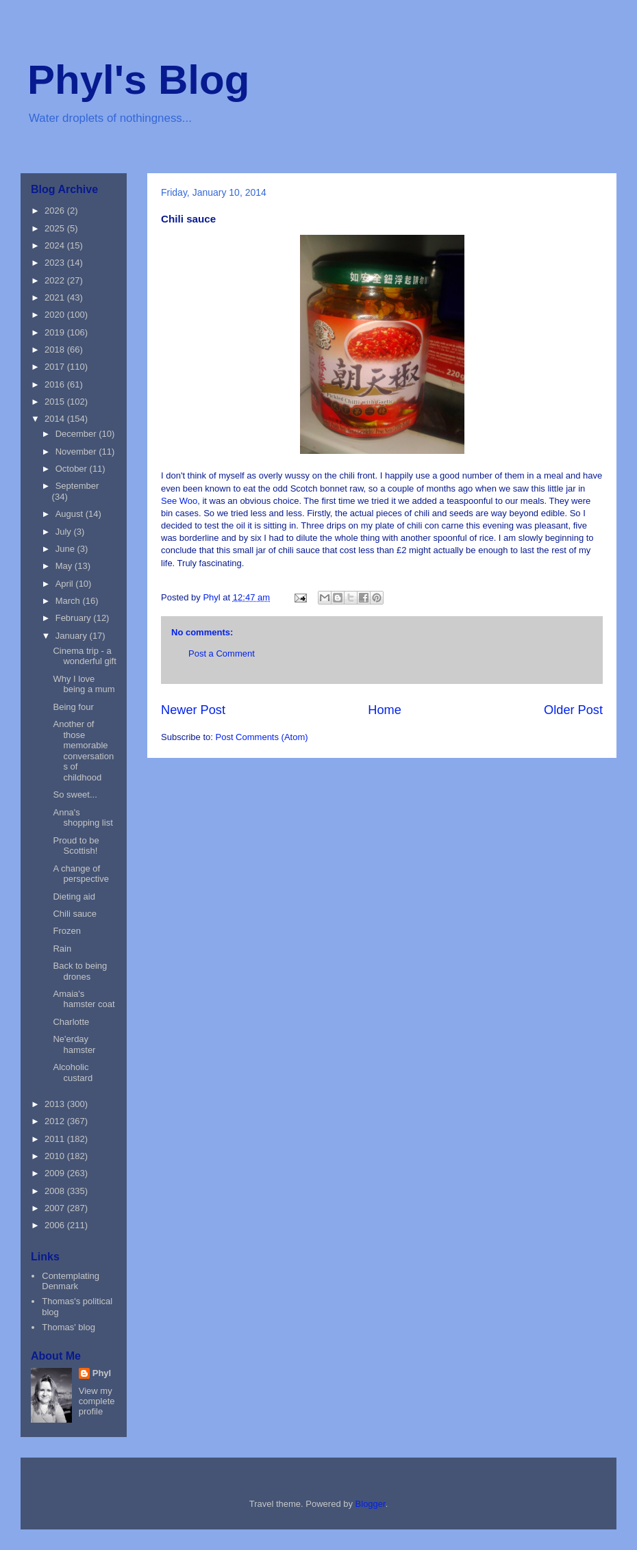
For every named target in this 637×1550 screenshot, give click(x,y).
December (77, 434)
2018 (56, 349)
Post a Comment (221, 653)
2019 (56, 332)
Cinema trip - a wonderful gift (84, 656)
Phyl (101, 1373)
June (66, 549)
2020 (56, 314)
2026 (56, 210)
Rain (62, 948)
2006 (56, 1225)
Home (384, 710)
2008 (56, 1191)
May (65, 566)
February (74, 618)
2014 (56, 419)
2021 (56, 297)
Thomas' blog (68, 1327)
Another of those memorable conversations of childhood (83, 751)
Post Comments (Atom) (262, 737)
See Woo (179, 501)
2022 (56, 280)
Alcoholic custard (72, 1072)
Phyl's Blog (138, 80)
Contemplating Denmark (70, 1281)
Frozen (66, 931)
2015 (56, 401)
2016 (56, 384)
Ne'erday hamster (74, 1044)
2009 (56, 1173)
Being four (73, 707)
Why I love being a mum (83, 684)
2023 (56, 262)
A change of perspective (80, 874)
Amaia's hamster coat (83, 999)
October (72, 468)
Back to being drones (80, 971)
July (64, 531)
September (77, 486)
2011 (56, 1139)
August (70, 514)
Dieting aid (74, 896)
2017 (56, 366)
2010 (56, 1156)
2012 (56, 1121)
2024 (56, 245)
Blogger (370, 1504)
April (65, 584)
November (77, 451)
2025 (56, 228)
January (72, 636)
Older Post (573, 710)
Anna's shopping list (82, 817)
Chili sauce (75, 914)
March (69, 601)
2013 (56, 1104)
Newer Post (193, 710)
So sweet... (75, 794)
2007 (56, 1208)
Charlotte (71, 1022)
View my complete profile (97, 1401)
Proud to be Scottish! (76, 845)
